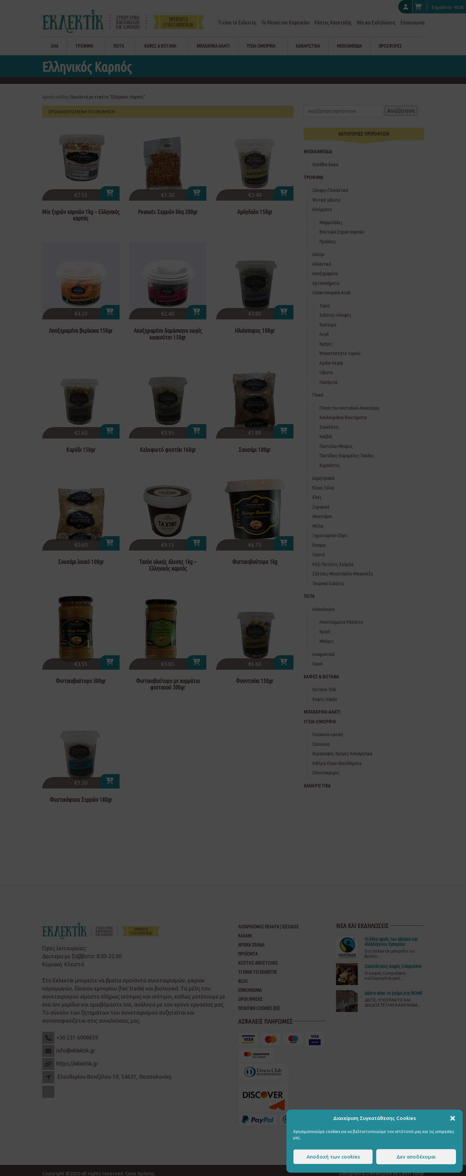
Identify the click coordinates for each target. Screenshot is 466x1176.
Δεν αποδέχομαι (416, 1157)
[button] (452, 1118)
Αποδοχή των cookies (333, 1157)
